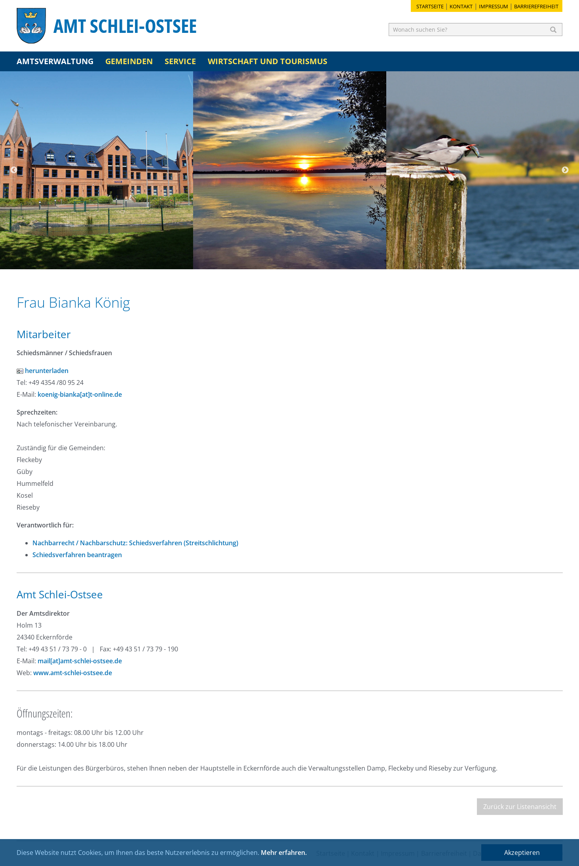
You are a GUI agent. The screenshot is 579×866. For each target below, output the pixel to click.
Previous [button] (14, 170)
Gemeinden (129, 61)
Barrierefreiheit (536, 6)
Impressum (493, 6)
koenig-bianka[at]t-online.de (80, 394)
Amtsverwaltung (55, 61)
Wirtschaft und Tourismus (267, 61)
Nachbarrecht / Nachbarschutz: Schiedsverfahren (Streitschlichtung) (135, 543)
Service (180, 61)
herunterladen (42, 370)
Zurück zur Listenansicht (519, 806)
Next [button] (565, 170)
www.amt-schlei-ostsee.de (72, 672)
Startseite (430, 6)
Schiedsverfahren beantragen (77, 554)
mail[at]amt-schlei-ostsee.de (80, 661)
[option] (96, 170)
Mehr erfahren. (284, 852)
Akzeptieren (522, 852)
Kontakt (461, 6)
